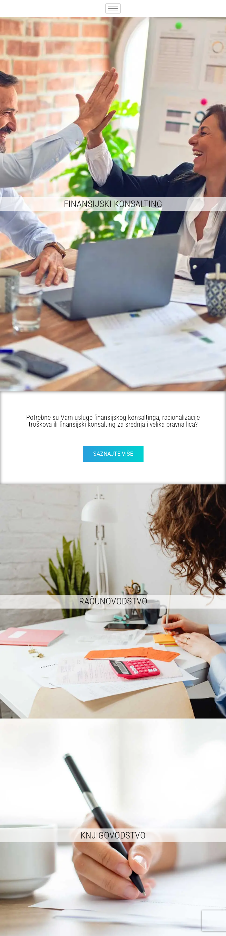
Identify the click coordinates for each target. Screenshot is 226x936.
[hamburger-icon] (113, 8)
